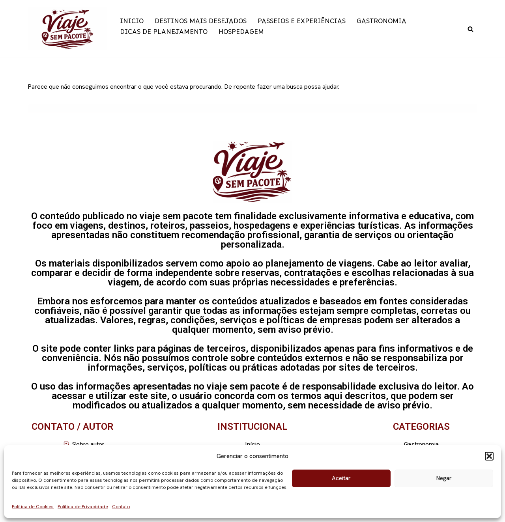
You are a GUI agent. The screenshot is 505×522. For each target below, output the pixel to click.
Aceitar (341, 478)
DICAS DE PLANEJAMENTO (164, 34)
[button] (489, 456)
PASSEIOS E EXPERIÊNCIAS (302, 23)
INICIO (132, 23)
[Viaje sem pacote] (67, 28)
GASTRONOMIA (381, 23)
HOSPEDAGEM (241, 34)
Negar (444, 478)
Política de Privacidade (83, 506)
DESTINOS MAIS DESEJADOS (201, 23)
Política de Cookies (33, 506)
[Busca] (470, 29)
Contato (121, 506)
